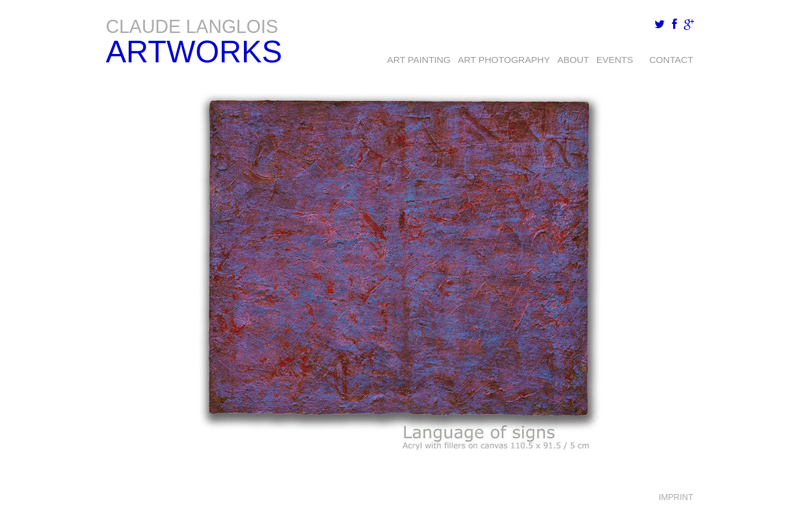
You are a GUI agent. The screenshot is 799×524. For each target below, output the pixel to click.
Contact (671, 60)
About (573, 60)
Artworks (194, 52)
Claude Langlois (192, 26)
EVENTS (615, 60)
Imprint (676, 497)
